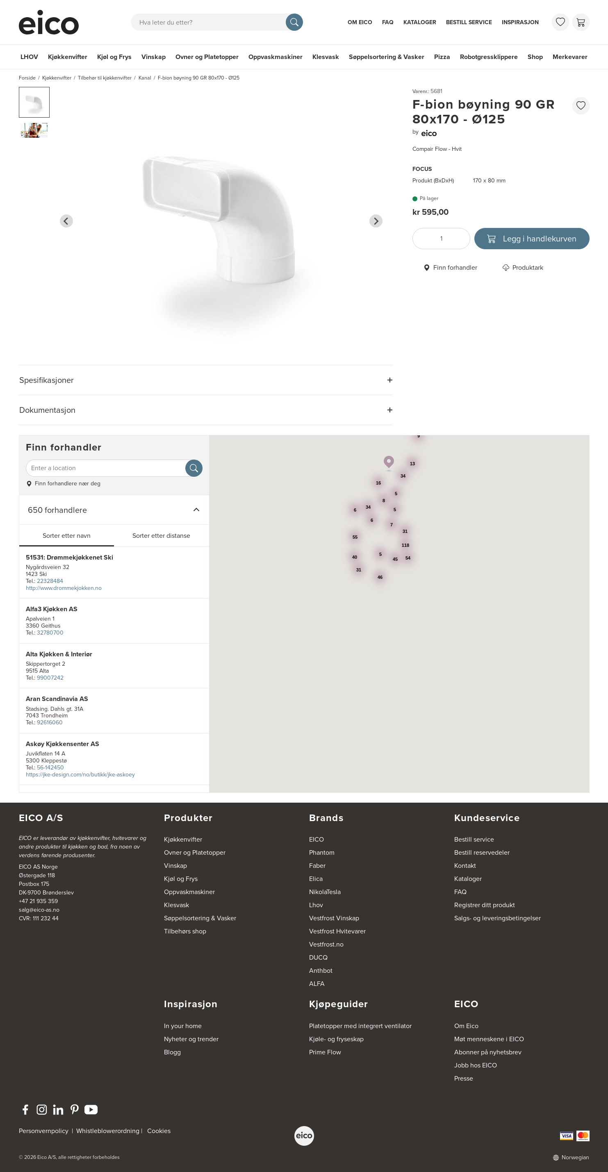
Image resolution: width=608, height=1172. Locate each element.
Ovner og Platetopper (207, 56)
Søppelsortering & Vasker (386, 56)
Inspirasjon (520, 22)
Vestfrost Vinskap (334, 918)
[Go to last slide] (66, 221)
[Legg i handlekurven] (532, 238)
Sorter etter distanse (161, 535)
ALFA (317, 983)
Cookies (159, 1131)
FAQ (388, 22)
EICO (316, 839)
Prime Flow (325, 1052)
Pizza (442, 56)
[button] (34, 102)
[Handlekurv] (581, 22)
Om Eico (360, 22)
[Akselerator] (52, 22)
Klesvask (325, 56)
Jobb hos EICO (475, 1065)
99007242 (50, 678)
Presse (463, 1078)
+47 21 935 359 (38, 901)
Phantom (322, 852)
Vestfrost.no (326, 944)
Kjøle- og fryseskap (336, 1039)
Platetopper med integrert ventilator (360, 1026)
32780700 (50, 632)
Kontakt (465, 865)
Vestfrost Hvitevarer (337, 931)
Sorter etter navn (67, 535)
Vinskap (153, 56)
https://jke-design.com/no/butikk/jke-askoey (80, 774)
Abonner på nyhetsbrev (487, 1052)
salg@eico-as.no (39, 910)
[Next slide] (376, 221)
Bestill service (469, 22)
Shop (535, 56)
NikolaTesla (325, 892)
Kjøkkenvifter (67, 56)
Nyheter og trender (191, 1039)
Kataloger (419, 22)
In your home (183, 1026)
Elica (316, 878)
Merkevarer (570, 56)
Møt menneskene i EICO (489, 1039)
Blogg (172, 1052)
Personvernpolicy (44, 1131)
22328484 (50, 581)
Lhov (316, 905)
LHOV (29, 56)
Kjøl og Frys (114, 56)
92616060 (50, 722)
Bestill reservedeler (482, 852)
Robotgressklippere (489, 56)
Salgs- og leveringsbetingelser (497, 918)
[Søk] (294, 22)
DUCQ (318, 957)
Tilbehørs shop (185, 931)
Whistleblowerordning (107, 1131)
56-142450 (50, 767)
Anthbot (320, 970)
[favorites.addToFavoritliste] (581, 105)
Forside (27, 78)
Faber (317, 865)
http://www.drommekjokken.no (64, 588)
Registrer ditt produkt (484, 905)
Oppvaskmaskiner (275, 56)
